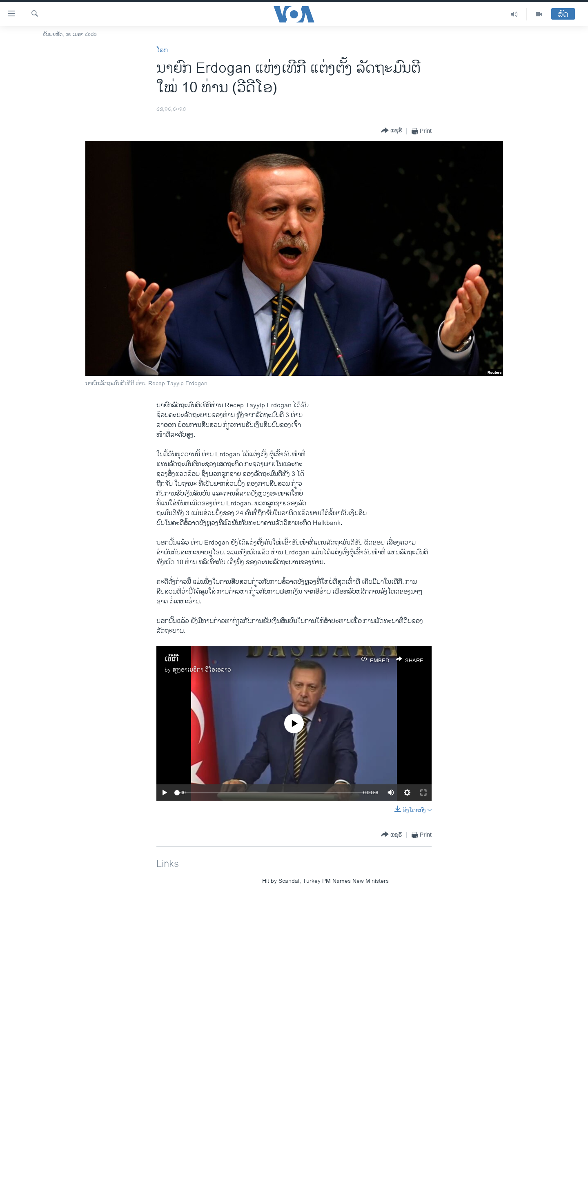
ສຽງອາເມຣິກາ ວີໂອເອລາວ (201, 669)
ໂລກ (162, 50)
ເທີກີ (171, 659)
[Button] (391, 131)
